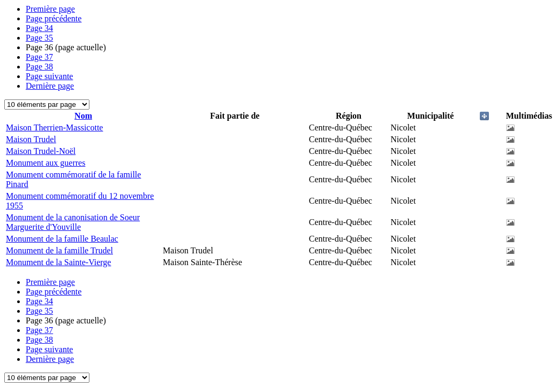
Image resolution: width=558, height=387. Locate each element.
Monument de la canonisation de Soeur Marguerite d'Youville (73, 222)
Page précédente (53, 18)
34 (39, 28)
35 (39, 37)
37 (39, 56)
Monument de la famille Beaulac (62, 238)
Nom (83, 115)
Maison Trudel (31, 139)
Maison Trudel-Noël (41, 151)
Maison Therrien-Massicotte (54, 127)
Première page (50, 8)
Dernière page (50, 85)
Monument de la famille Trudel (59, 250)
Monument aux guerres (45, 162)
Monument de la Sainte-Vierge (58, 262)
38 (39, 66)
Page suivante (49, 76)
